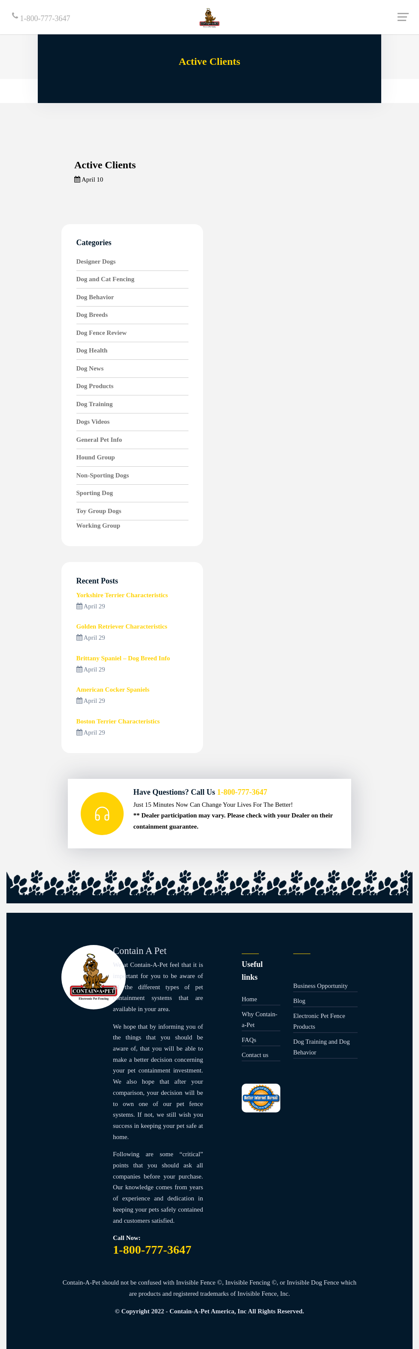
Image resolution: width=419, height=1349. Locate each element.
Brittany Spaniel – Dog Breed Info (123, 658)
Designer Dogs (96, 261)
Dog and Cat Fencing (105, 279)
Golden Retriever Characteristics (121, 626)
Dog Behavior (95, 297)
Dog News (90, 368)
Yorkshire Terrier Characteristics (122, 595)
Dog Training (94, 404)
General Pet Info (99, 439)
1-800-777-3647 (41, 17)
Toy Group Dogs (98, 510)
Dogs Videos (93, 421)
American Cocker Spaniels (113, 689)
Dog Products (95, 386)
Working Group (98, 525)
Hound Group (95, 457)
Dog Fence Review (101, 332)
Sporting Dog (94, 492)
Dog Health (92, 350)
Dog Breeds (92, 314)
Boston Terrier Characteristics (118, 721)
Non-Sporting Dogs (102, 475)
